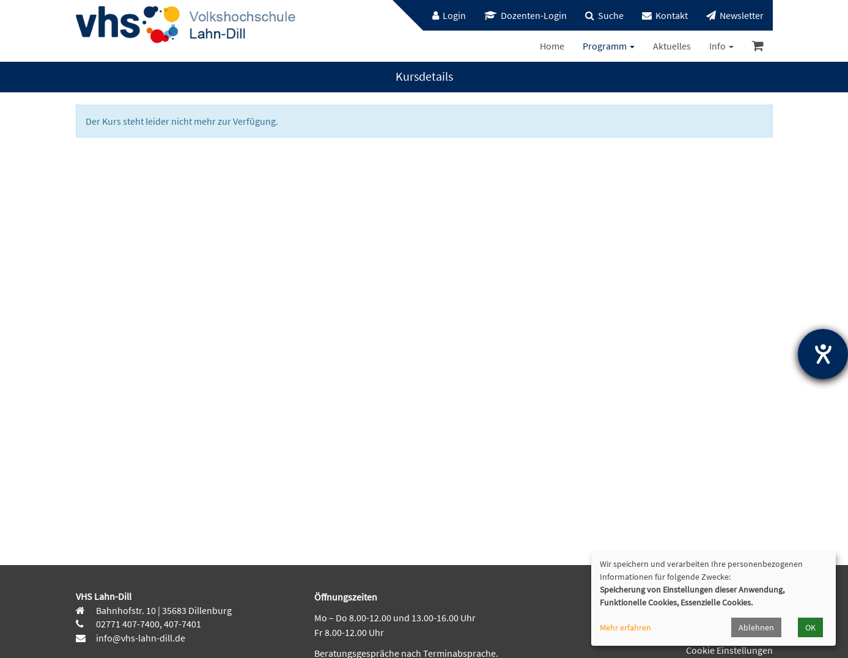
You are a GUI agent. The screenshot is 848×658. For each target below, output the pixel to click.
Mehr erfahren (625, 627)
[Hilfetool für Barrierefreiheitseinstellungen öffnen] (823, 354)
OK (810, 627)
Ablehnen (756, 627)
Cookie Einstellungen (729, 650)
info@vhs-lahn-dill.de (139, 638)
